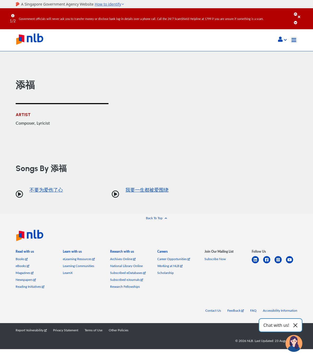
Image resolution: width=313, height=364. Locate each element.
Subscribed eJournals (126, 279)
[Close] (304, 13)
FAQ (253, 310)
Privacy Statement (65, 330)
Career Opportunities (173, 259)
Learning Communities (78, 266)
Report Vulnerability (31, 330)
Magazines (24, 272)
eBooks (22, 266)
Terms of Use (93, 330)
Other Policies (118, 330)
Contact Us (213, 310)
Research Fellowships (125, 286)
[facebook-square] (269, 263)
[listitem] (25, 252)
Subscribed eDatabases (128, 272)
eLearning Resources (79, 259)
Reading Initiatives (30, 286)
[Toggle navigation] (293, 40)
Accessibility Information (280, 310)
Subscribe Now (215, 259)
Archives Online (123, 259)
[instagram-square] (280, 263)
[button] (282, 40)
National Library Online (126, 266)
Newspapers (26, 279)
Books (22, 259)
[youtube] (291, 263)
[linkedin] (257, 263)
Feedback (235, 310)
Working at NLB (169, 266)
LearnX (68, 272)
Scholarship (165, 272)
